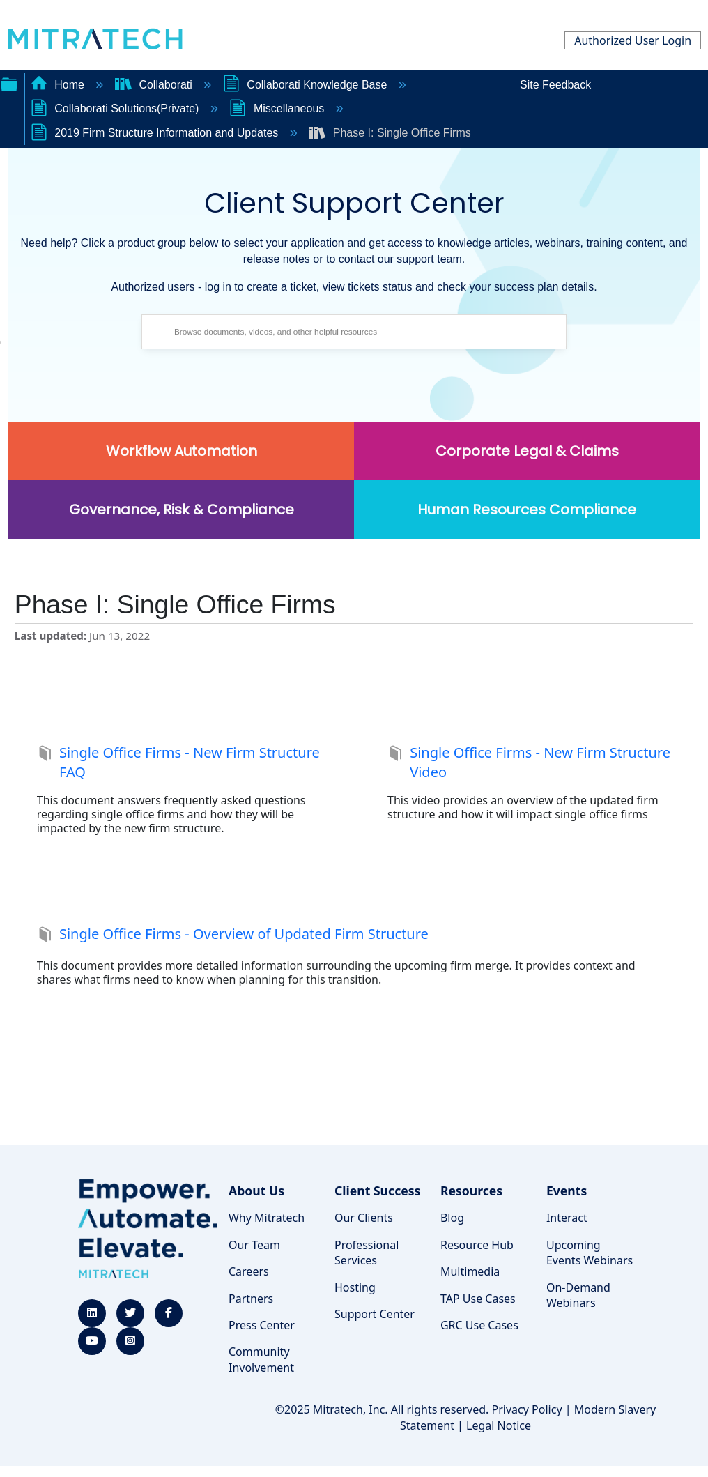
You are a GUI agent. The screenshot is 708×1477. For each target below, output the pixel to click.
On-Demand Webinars (578, 1295)
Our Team (254, 1245)
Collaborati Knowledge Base (306, 85)
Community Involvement (261, 1359)
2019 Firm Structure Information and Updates (156, 133)
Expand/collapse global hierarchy (9, 82)
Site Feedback (555, 85)
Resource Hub (477, 1245)
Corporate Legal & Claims (527, 451)
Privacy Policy (527, 1409)
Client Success (377, 1190)
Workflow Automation (181, 451)
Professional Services (366, 1252)
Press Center (262, 1325)
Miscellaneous (278, 108)
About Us (256, 1190)
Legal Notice (498, 1425)
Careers (249, 1271)
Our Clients (363, 1217)
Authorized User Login (632, 40)
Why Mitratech (267, 1217)
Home (59, 85)
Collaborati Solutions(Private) (116, 108)
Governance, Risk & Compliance (181, 509)
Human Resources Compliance (526, 509)
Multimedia (470, 1271)
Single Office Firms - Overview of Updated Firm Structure (233, 935)
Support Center (374, 1314)
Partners (251, 1298)
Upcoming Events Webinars (589, 1252)
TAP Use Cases (478, 1298)
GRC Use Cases (479, 1325)
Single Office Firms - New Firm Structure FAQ (178, 762)
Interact (566, 1217)
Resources (471, 1190)
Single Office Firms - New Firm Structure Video (528, 762)
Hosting (355, 1287)
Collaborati (155, 85)
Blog (452, 1217)
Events (566, 1190)
